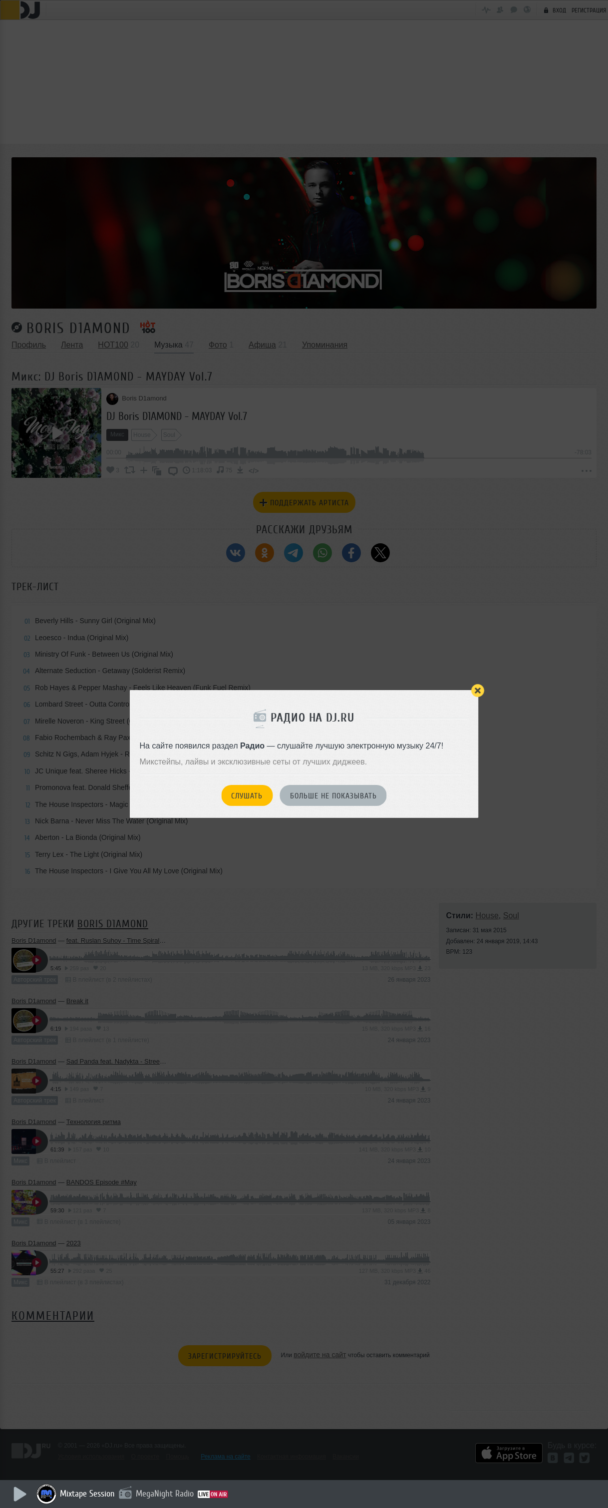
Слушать (247, 795)
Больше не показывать (333, 795)
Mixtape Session (88, 1494)
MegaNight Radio (166, 1494)
